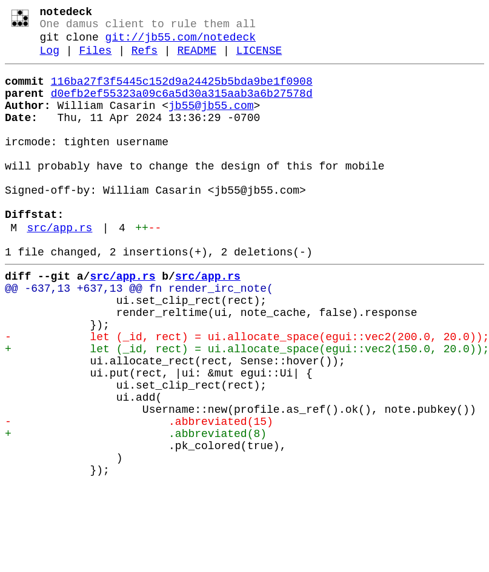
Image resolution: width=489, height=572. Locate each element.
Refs (144, 59)
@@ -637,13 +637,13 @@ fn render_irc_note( (139, 336)
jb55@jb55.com (210, 121)
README (196, 59)
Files (95, 59)
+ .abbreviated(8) (136, 510)
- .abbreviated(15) (139, 495)
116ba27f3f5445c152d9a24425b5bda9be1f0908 (182, 92)
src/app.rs (59, 268)
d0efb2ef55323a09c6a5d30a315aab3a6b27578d (182, 107)
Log (49, 59)
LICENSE (259, 59)
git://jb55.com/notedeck (180, 43)
